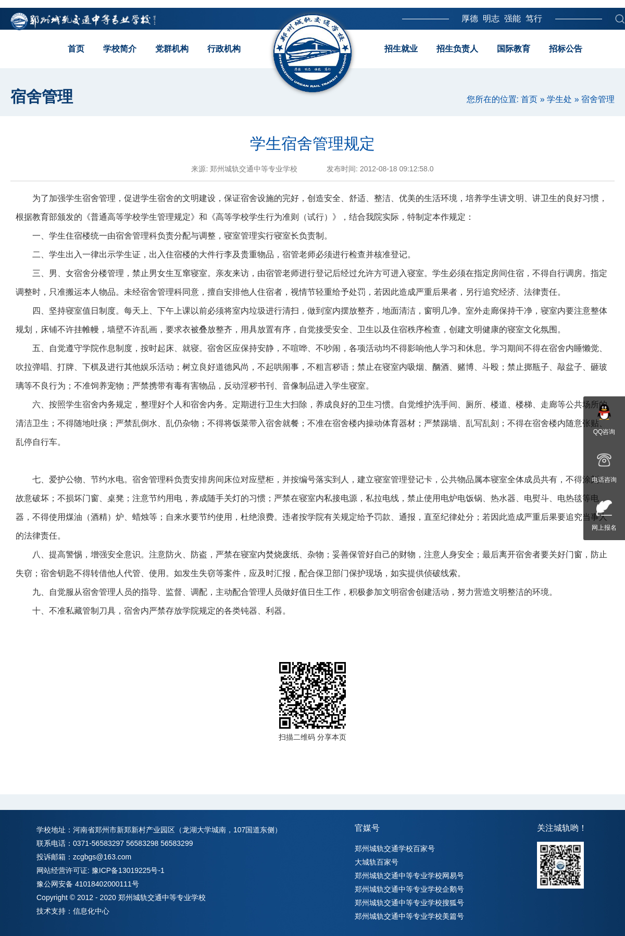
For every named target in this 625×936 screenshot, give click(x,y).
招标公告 (565, 48)
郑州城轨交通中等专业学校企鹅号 (409, 889)
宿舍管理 (598, 99)
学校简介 (119, 48)
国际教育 (513, 48)
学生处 (559, 99)
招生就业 (401, 48)
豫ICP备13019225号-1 (128, 870)
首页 (76, 48)
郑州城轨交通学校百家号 (395, 848)
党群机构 (172, 48)
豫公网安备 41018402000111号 (87, 884)
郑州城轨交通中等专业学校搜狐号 (409, 902)
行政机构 (224, 48)
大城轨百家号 (376, 862)
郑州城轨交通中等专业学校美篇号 (409, 916)
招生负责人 (457, 48)
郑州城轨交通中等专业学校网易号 (409, 875)
